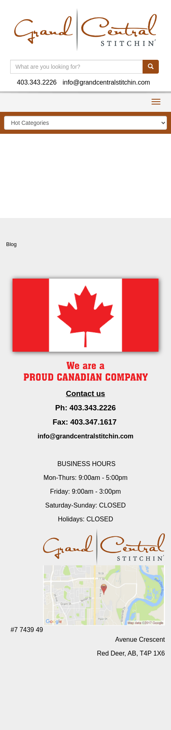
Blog (11, 244)
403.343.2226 (37, 82)
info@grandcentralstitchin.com (106, 82)
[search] (151, 67)
